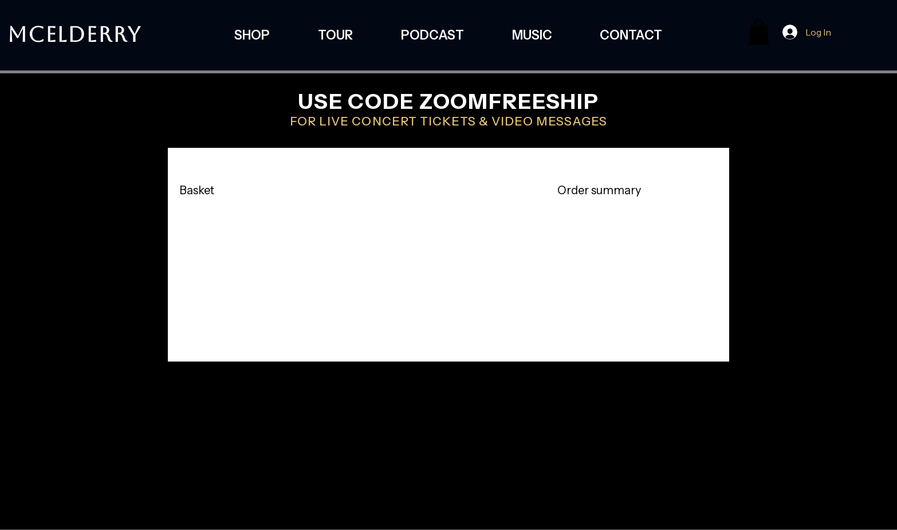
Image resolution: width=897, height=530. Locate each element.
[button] (758, 32)
